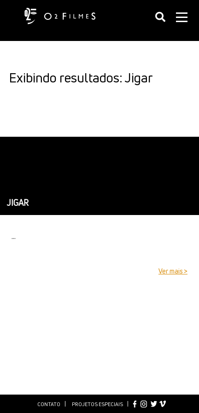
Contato (48, 404)
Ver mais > (172, 271)
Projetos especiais (97, 404)
